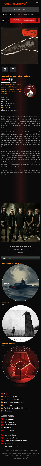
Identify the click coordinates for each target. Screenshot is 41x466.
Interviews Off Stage (10, 438)
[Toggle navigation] (37, 3)
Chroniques (12, 14)
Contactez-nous (10, 405)
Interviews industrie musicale (14, 441)
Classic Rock (7, 430)
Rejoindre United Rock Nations (15, 408)
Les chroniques (8, 425)
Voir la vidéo (6, 108)
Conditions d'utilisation (13, 399)
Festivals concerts (9, 446)
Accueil (5, 14)
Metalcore (20, 252)
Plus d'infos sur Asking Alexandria (20, 249)
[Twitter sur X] (13, 69)
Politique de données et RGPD (15, 402)
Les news (6, 428)
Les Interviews (8, 435)
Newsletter (8, 411)
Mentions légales (10, 396)
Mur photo (7, 443)
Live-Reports (7, 422)
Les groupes (7, 419)
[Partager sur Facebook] (5, 69)
